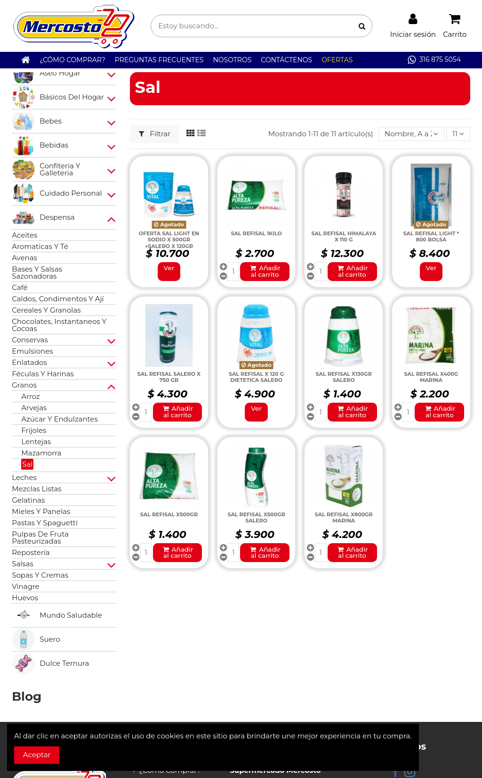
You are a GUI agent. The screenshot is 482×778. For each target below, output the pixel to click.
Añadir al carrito (265, 271)
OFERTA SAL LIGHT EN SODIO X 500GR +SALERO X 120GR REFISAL (169, 243)
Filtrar (154, 133)
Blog (26, 696)
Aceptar (37, 754)
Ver (169, 268)
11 (458, 133)
